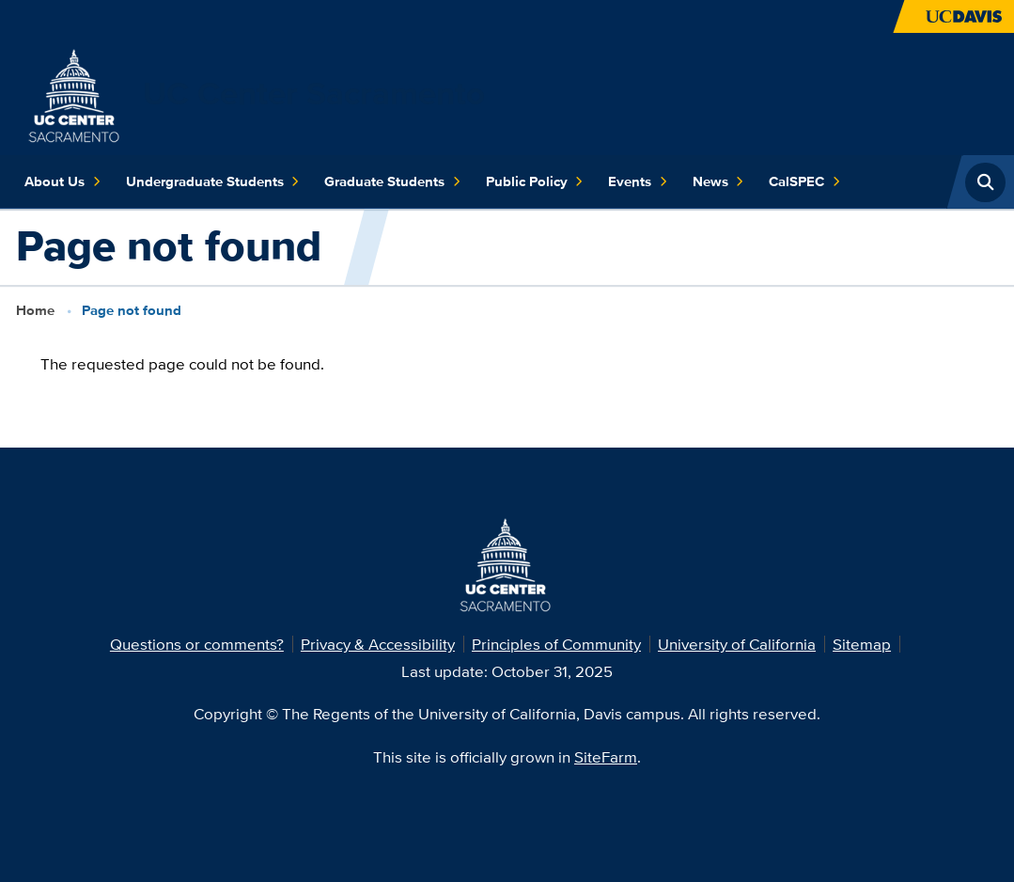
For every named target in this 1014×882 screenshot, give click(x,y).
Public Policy (535, 182)
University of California (737, 643)
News (718, 182)
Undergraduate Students (213, 182)
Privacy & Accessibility (378, 643)
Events (637, 182)
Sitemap (862, 643)
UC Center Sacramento (314, 93)
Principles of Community (556, 643)
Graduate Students (392, 182)
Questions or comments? (197, 643)
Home (35, 310)
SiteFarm (605, 756)
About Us (62, 182)
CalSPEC (804, 182)
